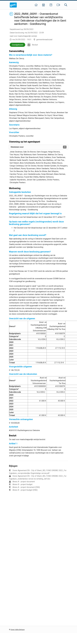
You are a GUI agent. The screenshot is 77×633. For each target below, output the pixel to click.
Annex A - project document (24, 481)
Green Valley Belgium (18, 629)
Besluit (35, 45)
